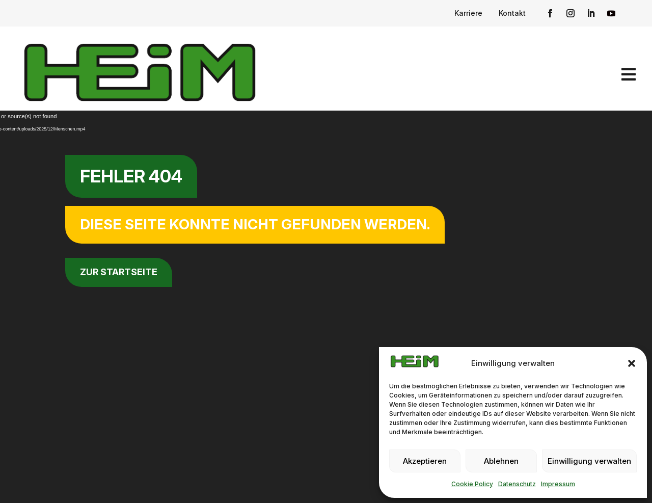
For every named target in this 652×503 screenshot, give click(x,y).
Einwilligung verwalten (589, 461)
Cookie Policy (472, 484)
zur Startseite (118, 272)
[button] (632, 363)
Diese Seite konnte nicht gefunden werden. (255, 224)
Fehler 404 (131, 176)
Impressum (558, 484)
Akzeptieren (425, 461)
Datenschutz (517, 484)
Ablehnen (501, 461)
